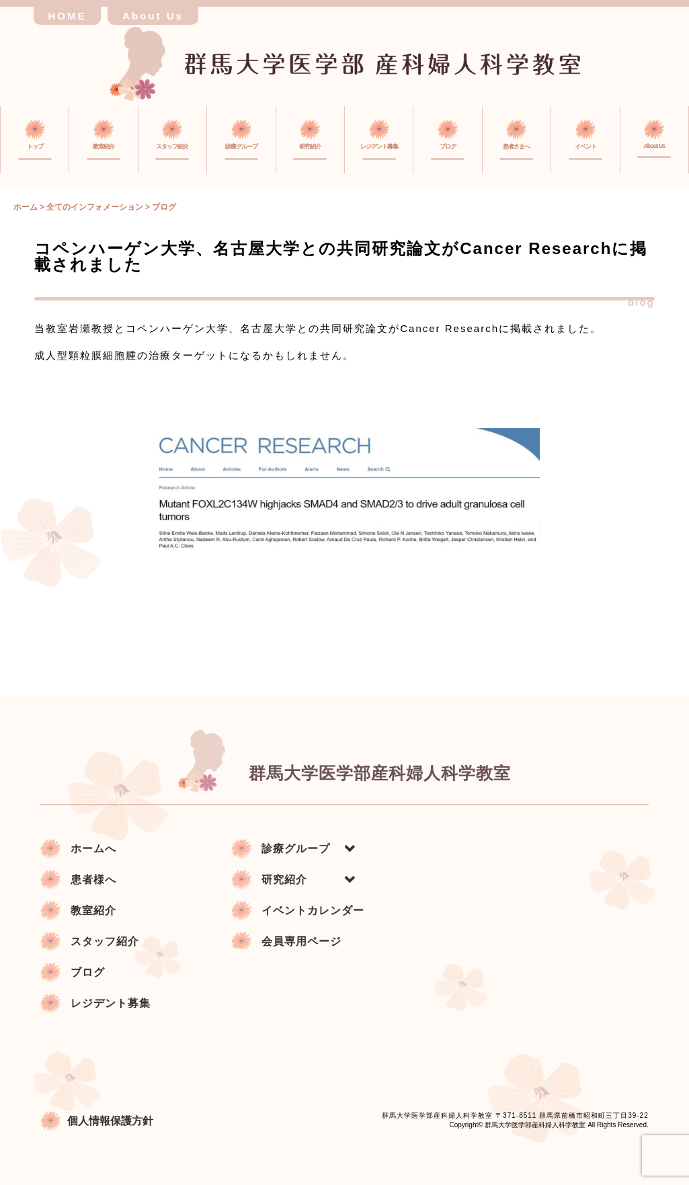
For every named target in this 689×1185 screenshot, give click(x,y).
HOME (67, 16)
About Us (153, 16)
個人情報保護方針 (96, 1120)
